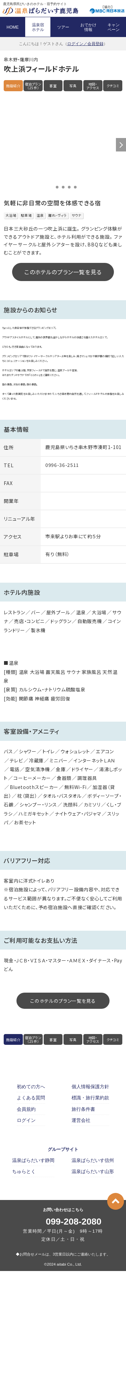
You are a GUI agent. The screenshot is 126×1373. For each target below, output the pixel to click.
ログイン (26, 1222)
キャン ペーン (114, 27)
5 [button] (75, 187)
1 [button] (51, 187)
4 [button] (69, 187)
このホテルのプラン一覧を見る (63, 272)
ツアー (63, 27)
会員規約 (26, 1210)
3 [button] (63, 187)
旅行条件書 (83, 1210)
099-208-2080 (73, 1323)
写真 (72, 85)
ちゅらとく (24, 1273)
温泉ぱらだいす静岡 (33, 1262)
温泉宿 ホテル (38, 27)
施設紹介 (13, 85)
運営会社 (81, 1222)
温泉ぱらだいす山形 (93, 1273)
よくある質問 (31, 1199)
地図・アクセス (93, 85)
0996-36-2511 (62, 566)
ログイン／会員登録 (85, 43)
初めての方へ (31, 1188)
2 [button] (57, 187)
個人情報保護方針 (90, 1188)
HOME (13, 27)
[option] (63, 145)
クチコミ (113, 85)
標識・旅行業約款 (90, 1199)
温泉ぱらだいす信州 (93, 1262)
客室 (52, 85)
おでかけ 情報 (88, 27)
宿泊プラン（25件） (33, 85)
